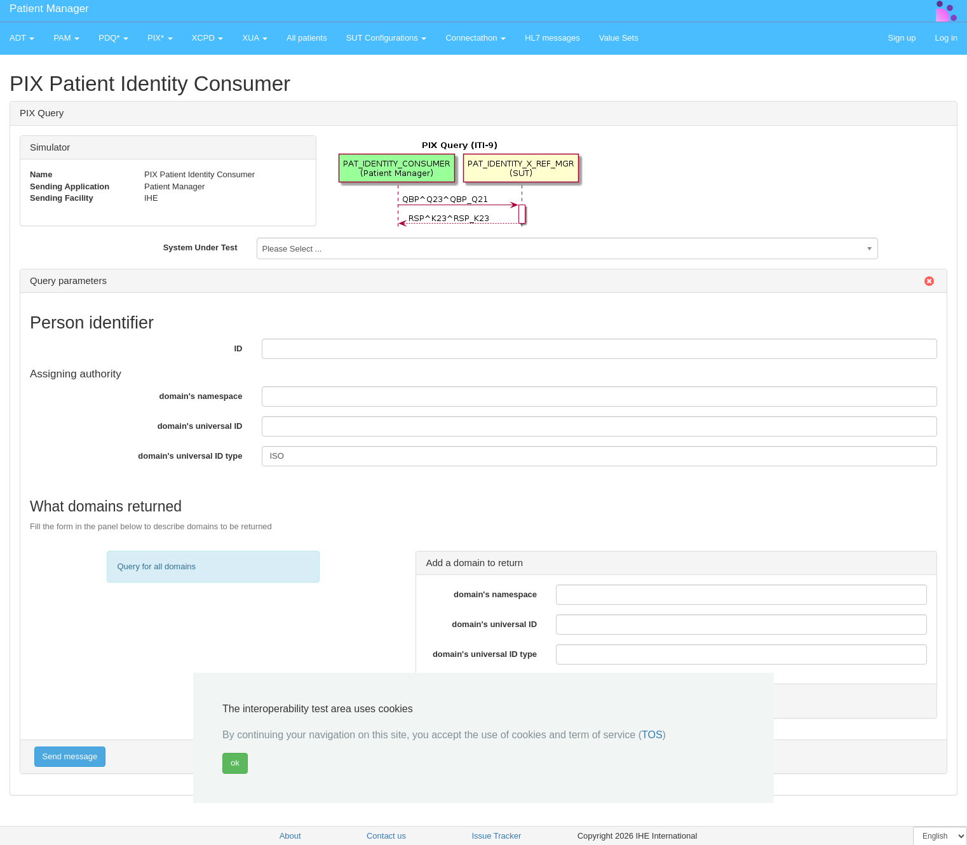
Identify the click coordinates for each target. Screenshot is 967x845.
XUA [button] (254, 38)
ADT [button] (22, 38)
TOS (652, 734)
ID (238, 348)
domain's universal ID (200, 426)
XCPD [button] (208, 38)
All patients (307, 38)
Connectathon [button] (475, 38)
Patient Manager (49, 9)
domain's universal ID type (190, 456)
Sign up (902, 38)
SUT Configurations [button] (386, 38)
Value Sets (619, 38)
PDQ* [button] (113, 38)
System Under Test (200, 247)
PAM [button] (66, 38)
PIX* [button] (160, 38)
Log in (946, 38)
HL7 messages (552, 38)
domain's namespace (201, 396)
